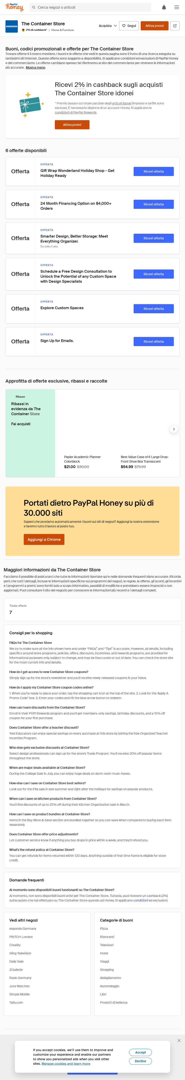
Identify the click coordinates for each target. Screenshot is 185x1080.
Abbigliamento (110, 978)
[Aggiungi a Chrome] (44, 539)
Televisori (107, 945)
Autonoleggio (109, 986)
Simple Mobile (19, 994)
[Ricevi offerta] (154, 171)
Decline (140, 1061)
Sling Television (20, 953)
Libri (103, 994)
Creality (15, 945)
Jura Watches (19, 986)
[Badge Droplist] (112, 400)
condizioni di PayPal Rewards (75, 112)
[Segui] (129, 25)
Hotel (104, 953)
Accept (140, 1052)
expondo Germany (22, 929)
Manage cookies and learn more (66, 1063)
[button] (177, 7)
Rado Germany (20, 978)
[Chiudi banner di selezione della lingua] (179, 1041)
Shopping (107, 970)
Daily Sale (16, 961)
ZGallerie (16, 970)
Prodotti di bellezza (113, 1002)
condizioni (140, 900)
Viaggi (104, 961)
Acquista (108, 26)
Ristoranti (107, 937)
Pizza (104, 929)
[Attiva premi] (155, 25)
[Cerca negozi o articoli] (90, 7)
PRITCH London (21, 937)
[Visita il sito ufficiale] (175, 25)
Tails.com (16, 1002)
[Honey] (14, 7)
